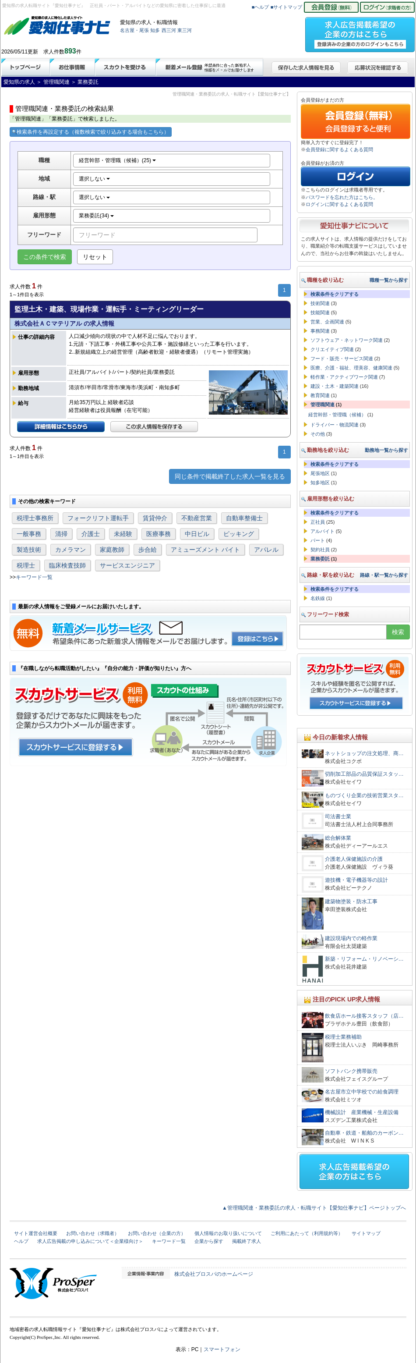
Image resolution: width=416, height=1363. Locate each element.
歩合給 (147, 549)
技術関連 (320, 303)
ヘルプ (21, 1241)
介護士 (90, 533)
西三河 (169, 30)
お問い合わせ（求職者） (92, 1233)
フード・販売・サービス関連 (341, 358)
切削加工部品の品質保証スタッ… (364, 774)
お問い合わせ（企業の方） (157, 1233)
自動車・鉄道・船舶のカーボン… (364, 1133)
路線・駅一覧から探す (384, 575)
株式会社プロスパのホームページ (213, 1274)
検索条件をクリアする (334, 294)
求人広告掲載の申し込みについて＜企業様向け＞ (90, 1241)
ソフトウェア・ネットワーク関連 (346, 340)
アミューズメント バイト (205, 549)
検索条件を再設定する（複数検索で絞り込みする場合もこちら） (90, 132)
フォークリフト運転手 (98, 518)
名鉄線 (317, 598)
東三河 (184, 30)
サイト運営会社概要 (35, 1233)
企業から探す (208, 1241)
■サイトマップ (287, 7)
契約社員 (320, 549)
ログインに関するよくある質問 (339, 204)
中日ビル (197, 533)
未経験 (123, 533)
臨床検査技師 (67, 565)
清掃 (61, 533)
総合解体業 (338, 838)
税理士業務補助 (343, 1037)
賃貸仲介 (155, 518)
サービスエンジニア (127, 565)
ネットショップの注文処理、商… (364, 753)
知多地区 (320, 482)
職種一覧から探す (389, 280)
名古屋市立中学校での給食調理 (361, 1092)
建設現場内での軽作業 (351, 938)
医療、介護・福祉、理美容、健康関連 (351, 367)
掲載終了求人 (246, 1241)
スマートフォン (222, 1349)
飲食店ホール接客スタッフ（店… (364, 1016)
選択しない (94, 179)
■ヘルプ (260, 7)
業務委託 (320, 558)
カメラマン (70, 549)
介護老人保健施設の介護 (354, 859)
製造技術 (29, 549)
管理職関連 (322, 404)
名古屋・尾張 (134, 30)
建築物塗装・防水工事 (351, 901)
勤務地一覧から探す (386, 450)
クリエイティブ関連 (332, 349)
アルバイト (322, 531)
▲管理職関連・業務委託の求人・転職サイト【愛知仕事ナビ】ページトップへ (314, 1208)
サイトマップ (366, 1233)
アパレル (266, 549)
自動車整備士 (244, 518)
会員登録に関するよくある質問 (339, 149)
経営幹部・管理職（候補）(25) (117, 160)
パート (317, 540)
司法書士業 (338, 816)
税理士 (26, 565)
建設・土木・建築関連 (334, 386)
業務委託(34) (96, 216)
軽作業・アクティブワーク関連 (344, 377)
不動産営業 (196, 518)
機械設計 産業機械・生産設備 (361, 1112)
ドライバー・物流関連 (334, 424)
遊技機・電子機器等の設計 (356, 880)
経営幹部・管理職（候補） (337, 414)
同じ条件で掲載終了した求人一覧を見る (230, 476)
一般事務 (29, 533)
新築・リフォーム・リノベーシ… (364, 959)
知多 (155, 30)
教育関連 (320, 395)
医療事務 (158, 533)
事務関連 (320, 331)
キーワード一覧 (34, 577)
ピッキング (238, 533)
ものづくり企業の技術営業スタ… (364, 795)
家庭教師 (112, 549)
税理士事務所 (35, 518)
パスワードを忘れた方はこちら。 (342, 197)
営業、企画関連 (327, 321)
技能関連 (320, 312)
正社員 (317, 522)
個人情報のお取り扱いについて (228, 1233)
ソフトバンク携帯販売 (351, 1071)
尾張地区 (320, 473)
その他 (317, 434)
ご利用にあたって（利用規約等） (307, 1233)
